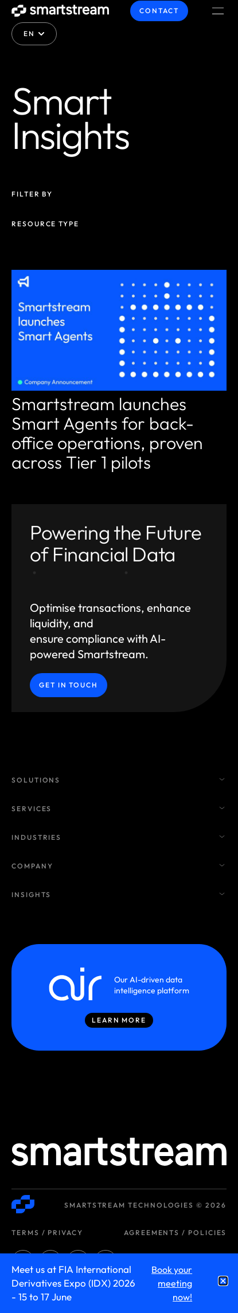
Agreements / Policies (175, 1232)
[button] (223, 1280)
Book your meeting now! (171, 1283)
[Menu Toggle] (218, 10)
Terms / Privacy (47, 1232)
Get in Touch (68, 685)
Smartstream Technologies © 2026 (145, 1205)
